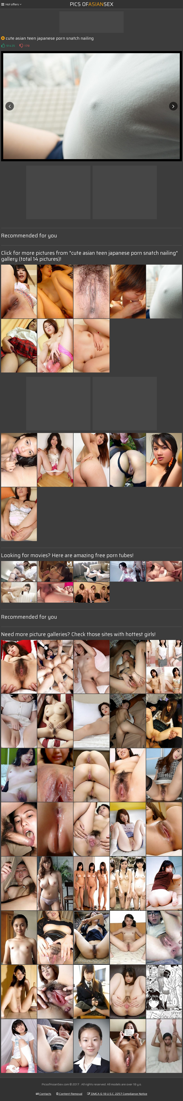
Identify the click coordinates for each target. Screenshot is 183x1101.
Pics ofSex (91, 4)
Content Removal (69, 1093)
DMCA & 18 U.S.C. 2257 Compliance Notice (117, 1093)
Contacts (43, 1093)
